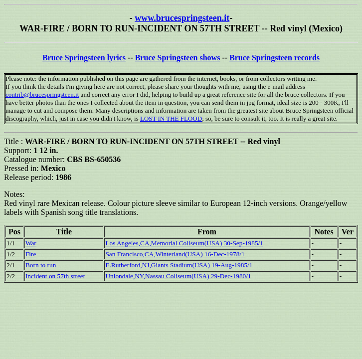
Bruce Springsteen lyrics (84, 57)
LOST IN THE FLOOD (171, 118)
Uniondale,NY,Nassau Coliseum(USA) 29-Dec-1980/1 (178, 276)
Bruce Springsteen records (274, 57)
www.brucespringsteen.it (182, 18)
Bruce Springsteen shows (177, 57)
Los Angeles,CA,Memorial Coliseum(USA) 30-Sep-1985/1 (184, 243)
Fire (30, 254)
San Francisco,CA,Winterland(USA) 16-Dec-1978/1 (174, 254)
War (30, 243)
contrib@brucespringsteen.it (42, 94)
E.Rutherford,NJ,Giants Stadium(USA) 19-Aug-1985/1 (178, 265)
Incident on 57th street (55, 276)
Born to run (40, 265)
